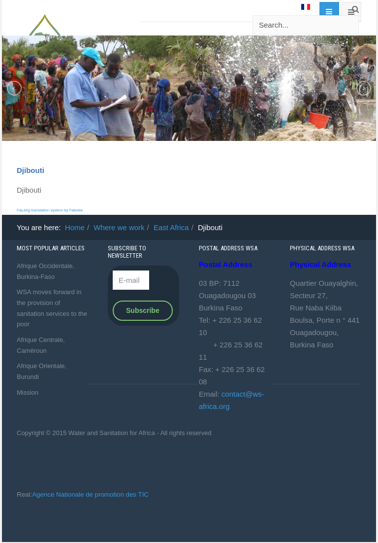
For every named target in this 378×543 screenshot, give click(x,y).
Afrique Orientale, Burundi (41, 371)
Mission (27, 392)
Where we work (119, 227)
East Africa (171, 227)
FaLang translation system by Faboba (50, 210)
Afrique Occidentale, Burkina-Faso (45, 271)
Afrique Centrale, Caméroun (41, 345)
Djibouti (30, 170)
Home (75, 227)
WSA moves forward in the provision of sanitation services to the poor (52, 308)
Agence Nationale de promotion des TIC (90, 494)
